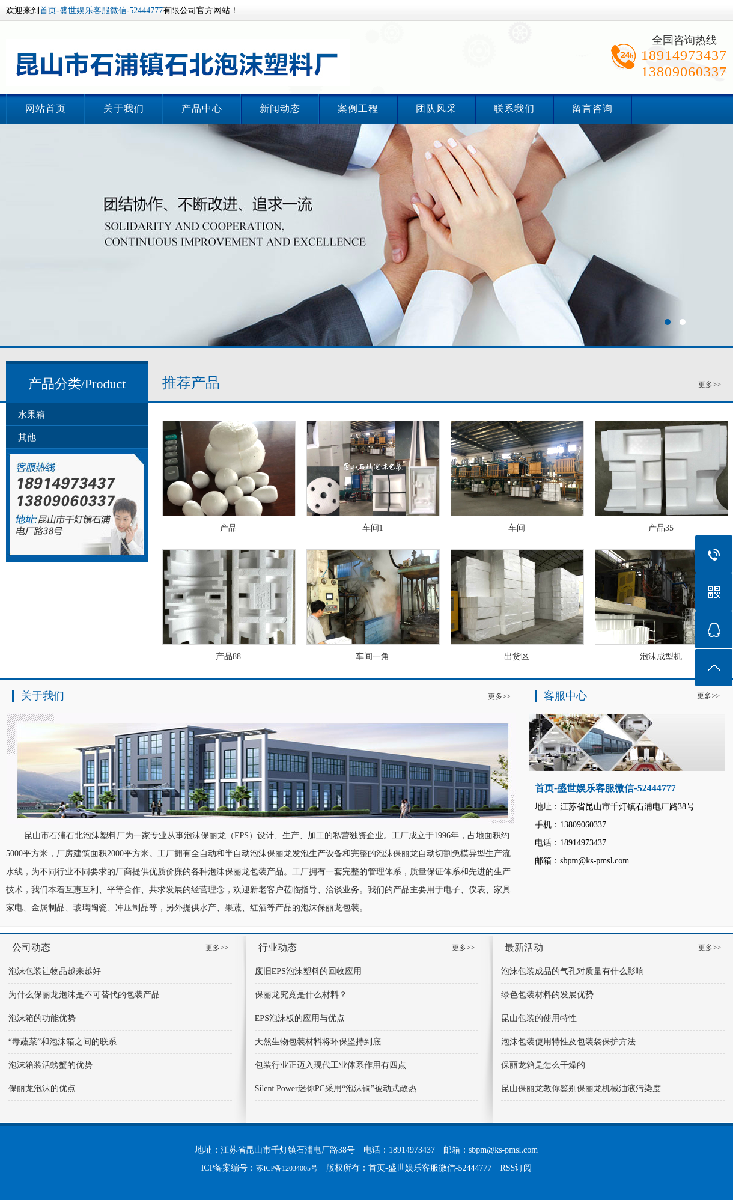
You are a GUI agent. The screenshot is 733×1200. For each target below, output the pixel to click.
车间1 (372, 527)
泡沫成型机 (661, 656)
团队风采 (436, 108)
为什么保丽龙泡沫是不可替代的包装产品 (84, 994)
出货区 (516, 656)
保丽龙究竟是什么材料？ (301, 994)
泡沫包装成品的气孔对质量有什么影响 (572, 971)
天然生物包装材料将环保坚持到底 (318, 1041)
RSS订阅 (516, 1167)
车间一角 (372, 656)
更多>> (709, 384)
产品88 (228, 656)
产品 (228, 527)
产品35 (661, 527)
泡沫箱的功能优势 (42, 1018)
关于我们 (123, 108)
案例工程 (358, 108)
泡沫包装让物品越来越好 (54, 971)
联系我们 (514, 108)
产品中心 (201, 108)
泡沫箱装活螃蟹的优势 (50, 1065)
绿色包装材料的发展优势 (547, 994)
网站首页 (45, 108)
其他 (27, 437)
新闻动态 (280, 108)
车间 (516, 527)
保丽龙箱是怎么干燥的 (543, 1065)
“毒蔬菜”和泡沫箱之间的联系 (62, 1041)
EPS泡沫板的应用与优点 (300, 1018)
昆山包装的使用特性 (539, 1018)
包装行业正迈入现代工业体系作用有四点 (330, 1065)
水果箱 (31, 414)
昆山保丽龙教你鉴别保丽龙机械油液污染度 (581, 1088)
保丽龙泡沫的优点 (42, 1088)
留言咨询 (592, 108)
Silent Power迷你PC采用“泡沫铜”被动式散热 (336, 1088)
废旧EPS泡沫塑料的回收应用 (308, 971)
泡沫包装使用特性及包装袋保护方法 (568, 1041)
